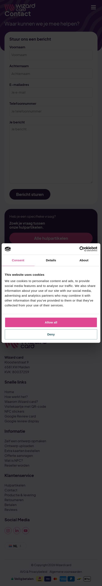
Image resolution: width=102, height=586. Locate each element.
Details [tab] (51, 260)
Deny (51, 334)
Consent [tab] (18, 260)
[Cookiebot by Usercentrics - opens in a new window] (79, 249)
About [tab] (83, 260)
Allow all (51, 322)
